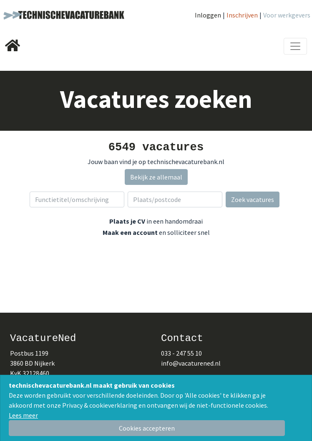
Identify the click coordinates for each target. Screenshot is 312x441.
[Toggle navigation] (295, 46)
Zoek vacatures (252, 199)
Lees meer (23, 415)
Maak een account (130, 232)
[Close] (147, 428)
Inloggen (208, 15)
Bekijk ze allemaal (156, 177)
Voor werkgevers (286, 15)
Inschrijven (242, 15)
